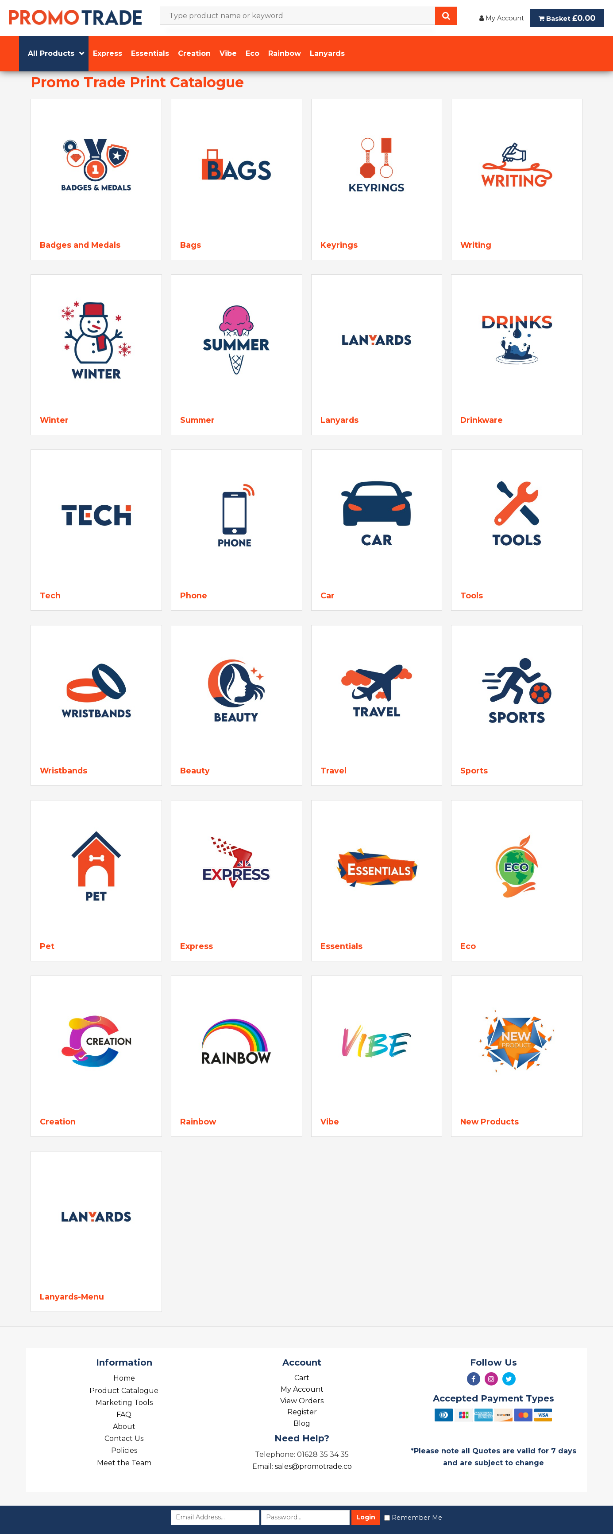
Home (124, 1378)
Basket (567, 18)
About (124, 1426)
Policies (124, 1450)
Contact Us (123, 1438)
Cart (301, 1378)
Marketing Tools (124, 1402)
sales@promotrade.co (313, 1466)
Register (302, 1412)
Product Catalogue (123, 1390)
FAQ (123, 1414)
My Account (501, 18)
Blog (301, 1423)
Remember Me (417, 1518)
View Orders (302, 1401)
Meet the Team (124, 1463)
